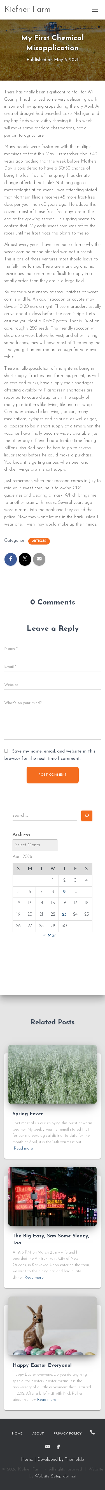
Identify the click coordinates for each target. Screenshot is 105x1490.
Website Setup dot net (55, 1476)
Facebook (58, 1447)
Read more (23, 1148)
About (38, 1433)
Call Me (92, 1432)
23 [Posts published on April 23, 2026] (64, 914)
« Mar (49, 935)
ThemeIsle (74, 1459)
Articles (39, 541)
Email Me (48, 1446)
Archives (22, 834)
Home (17, 1433)
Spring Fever (28, 1114)
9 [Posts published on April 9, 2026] (64, 892)
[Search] (86, 816)
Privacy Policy (68, 1433)
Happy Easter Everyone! (42, 1365)
